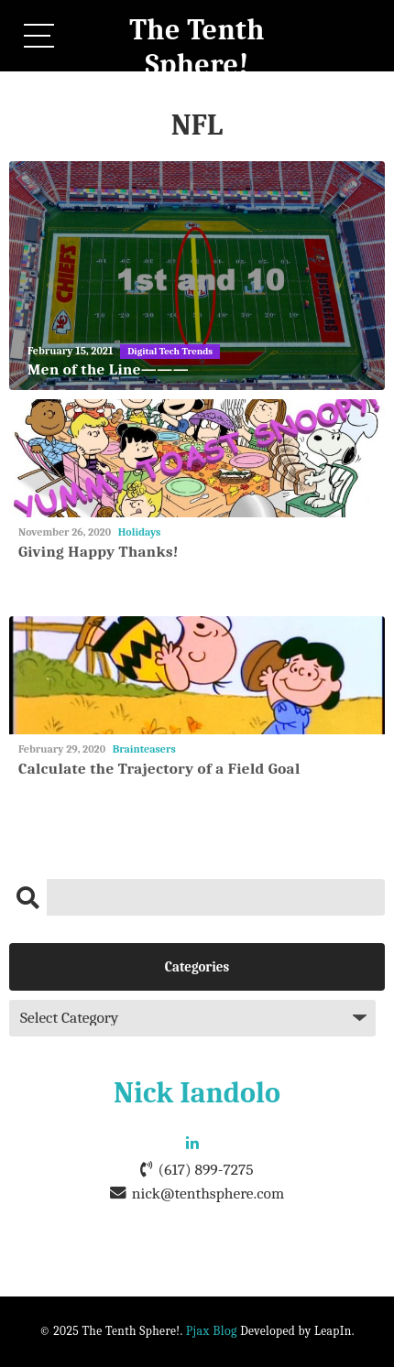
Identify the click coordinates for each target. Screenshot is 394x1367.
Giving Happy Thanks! (98, 551)
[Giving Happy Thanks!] (197, 458)
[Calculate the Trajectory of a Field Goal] (197, 675)
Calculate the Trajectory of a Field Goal (159, 768)
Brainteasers (144, 749)
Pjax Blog (211, 1331)
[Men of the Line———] (197, 275)
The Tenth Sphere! (197, 47)
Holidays (139, 532)
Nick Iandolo (197, 1093)
